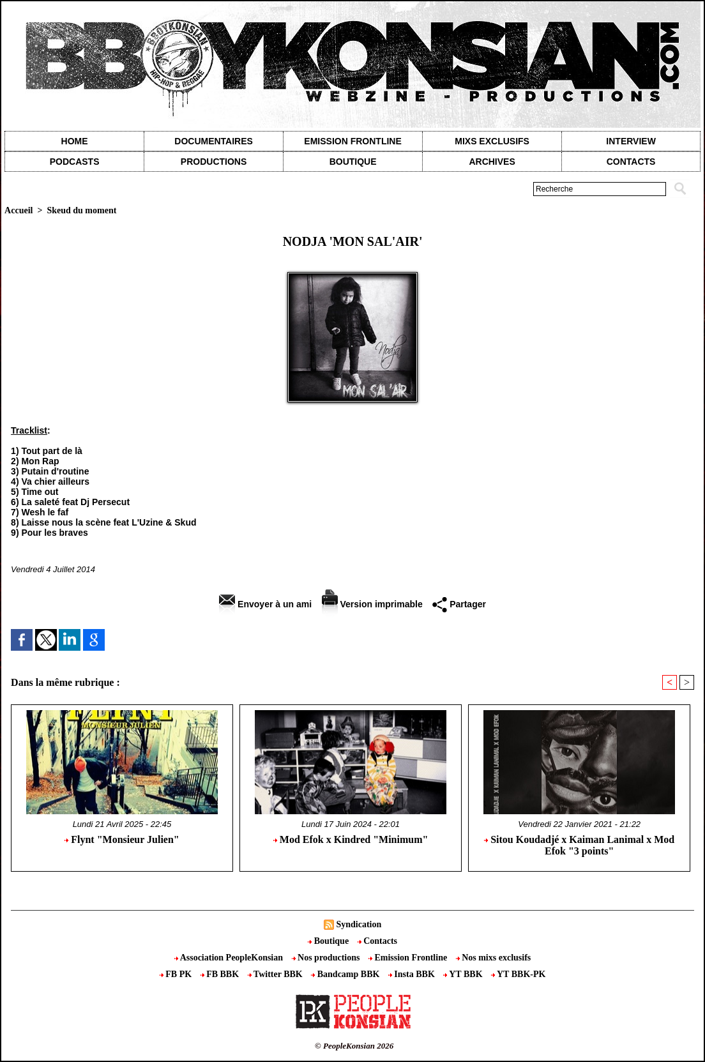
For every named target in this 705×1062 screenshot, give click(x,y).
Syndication (358, 924)
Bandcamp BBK (346, 974)
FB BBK (221, 974)
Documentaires (213, 141)
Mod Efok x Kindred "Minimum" (350, 839)
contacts (631, 161)
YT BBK (464, 974)
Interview (631, 141)
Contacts (377, 941)
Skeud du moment (81, 210)
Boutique (353, 161)
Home (74, 141)
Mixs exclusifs (492, 141)
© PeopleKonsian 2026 (354, 1046)
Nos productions (327, 957)
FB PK (177, 974)
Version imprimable (372, 604)
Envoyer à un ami (265, 604)
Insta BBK (412, 974)
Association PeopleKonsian (229, 957)
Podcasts (75, 161)
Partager (459, 604)
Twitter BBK (276, 974)
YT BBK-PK (518, 974)
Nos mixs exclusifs (493, 957)
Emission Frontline (352, 141)
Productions (213, 161)
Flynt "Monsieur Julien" (121, 839)
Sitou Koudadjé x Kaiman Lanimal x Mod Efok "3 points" (579, 845)
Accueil (18, 210)
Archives (492, 161)
